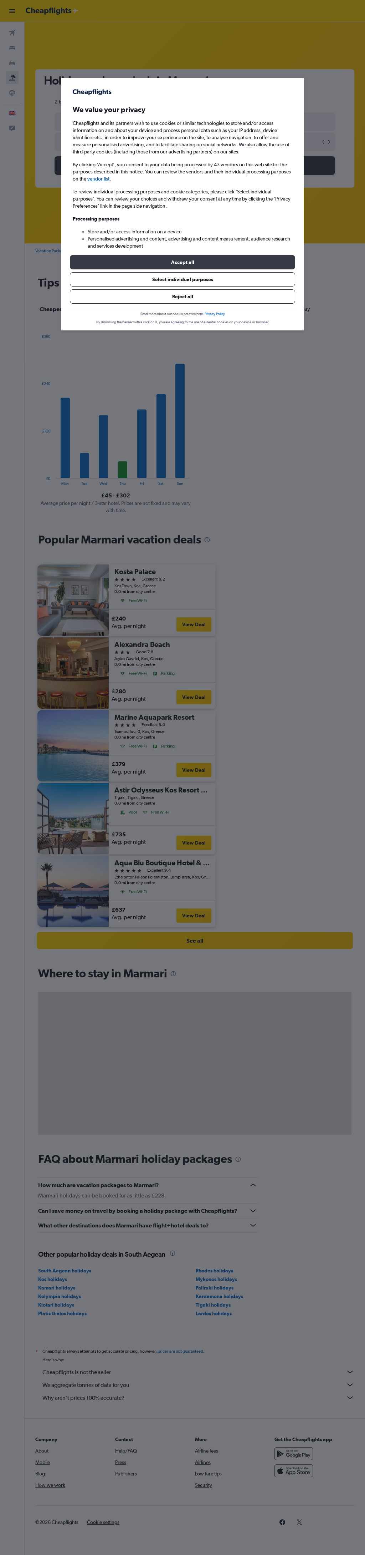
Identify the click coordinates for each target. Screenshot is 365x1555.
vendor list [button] (98, 179)
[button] (182, 262)
